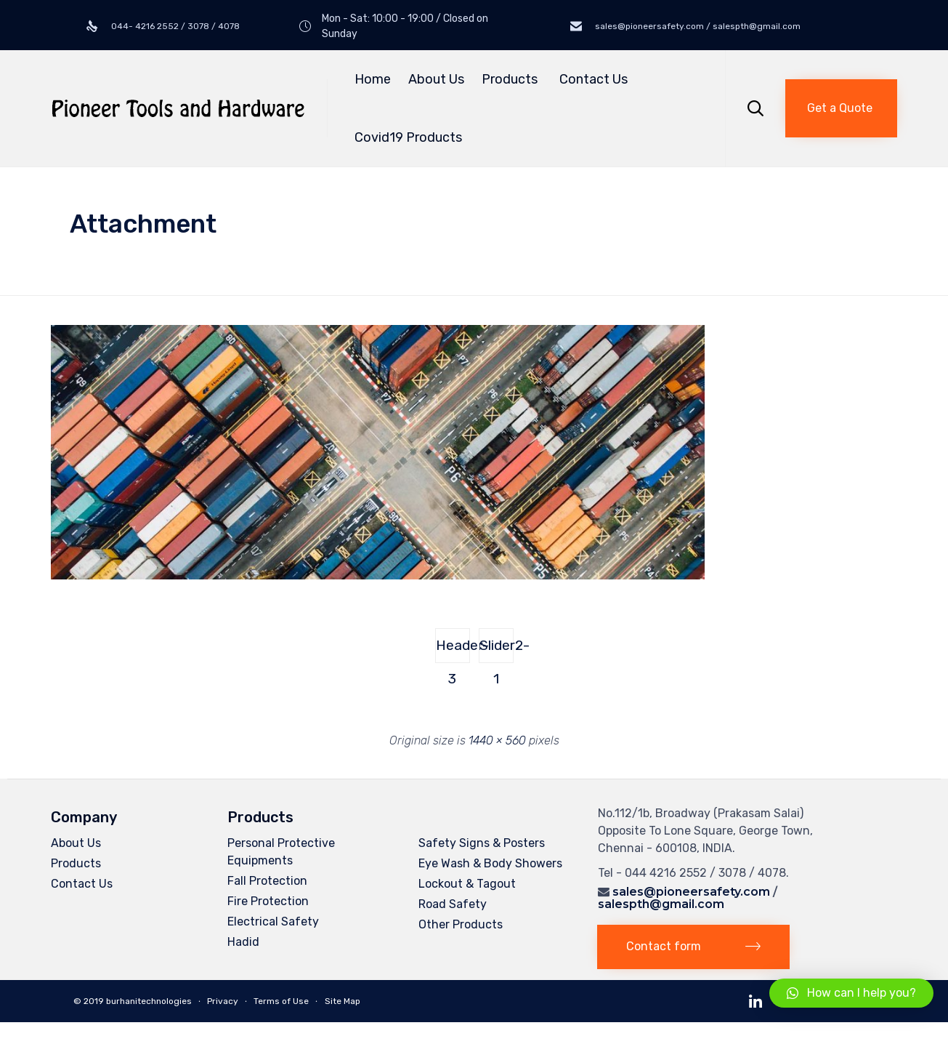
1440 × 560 (497, 740)
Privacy (222, 1001)
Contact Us (593, 79)
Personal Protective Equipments (281, 851)
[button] (841, 108)
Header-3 (453, 650)
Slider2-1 (496, 650)
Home (373, 79)
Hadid (243, 942)
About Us (436, 79)
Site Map (342, 1001)
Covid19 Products (408, 137)
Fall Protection (267, 881)
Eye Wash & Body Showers (490, 863)
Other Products (460, 924)
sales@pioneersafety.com (691, 892)
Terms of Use (281, 1001)
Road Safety (452, 904)
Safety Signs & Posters (481, 843)
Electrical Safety (273, 921)
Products (512, 79)
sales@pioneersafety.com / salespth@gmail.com (697, 26)
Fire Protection (268, 901)
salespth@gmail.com (661, 904)
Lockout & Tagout (467, 884)
